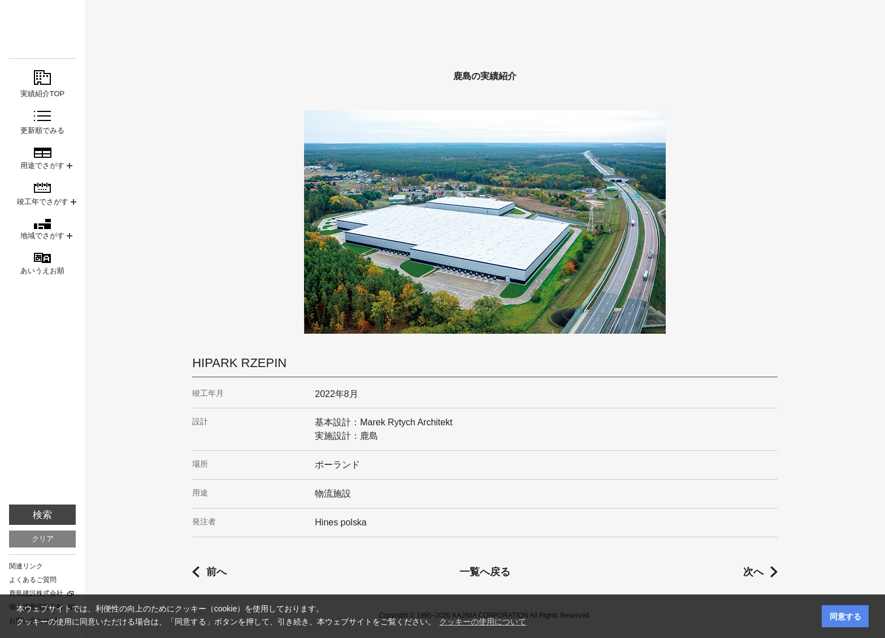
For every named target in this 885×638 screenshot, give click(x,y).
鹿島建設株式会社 (36, 593)
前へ (216, 571)
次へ (753, 571)
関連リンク (26, 566)
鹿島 (42, 29)
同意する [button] (845, 616)
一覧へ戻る (484, 571)
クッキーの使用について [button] (482, 621)
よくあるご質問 (33, 579)
